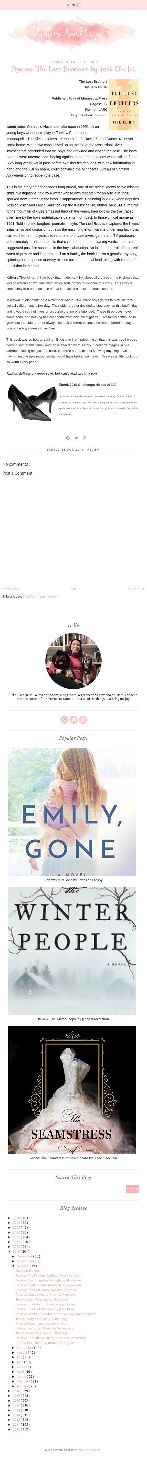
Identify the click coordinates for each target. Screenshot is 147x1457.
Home (74, 589)
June (20, 1362)
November (25, 1261)
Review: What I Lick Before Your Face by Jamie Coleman (56, 1314)
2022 (17, 1237)
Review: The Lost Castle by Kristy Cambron (47, 1290)
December (25, 1256)
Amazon (101, 115)
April (21, 1372)
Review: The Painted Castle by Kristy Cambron (49, 1275)
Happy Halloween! (29, 1271)
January (23, 1386)
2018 (17, 1391)
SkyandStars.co (90, 1450)
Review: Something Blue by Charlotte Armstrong (51, 1338)
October (23, 1266)
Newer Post (12, 589)
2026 (17, 1218)
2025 (17, 1223)
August (22, 1352)
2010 (17, 1429)
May (20, 1367)
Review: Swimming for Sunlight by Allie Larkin (49, 1280)
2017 (17, 1396)
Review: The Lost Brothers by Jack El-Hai (45, 1309)
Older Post (135, 589)
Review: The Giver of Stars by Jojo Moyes (46, 1304)
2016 (17, 1400)
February (24, 1381)
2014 (17, 1410)
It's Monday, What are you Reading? (42, 1299)
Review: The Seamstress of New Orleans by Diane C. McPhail (73, 1158)
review (93, 449)
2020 (17, 1247)
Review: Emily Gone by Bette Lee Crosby (73, 880)
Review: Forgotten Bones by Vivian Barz (44, 1328)
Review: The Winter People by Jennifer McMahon (73, 1019)
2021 (17, 1242)
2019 (16, 1251)
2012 (17, 1420)
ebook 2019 (73, 449)
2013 (17, 1415)
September (25, 1348)
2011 (17, 1424)
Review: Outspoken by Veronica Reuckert (45, 1295)
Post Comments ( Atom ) (40, 596)
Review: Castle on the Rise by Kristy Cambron (48, 1285)
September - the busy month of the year (45, 1343)
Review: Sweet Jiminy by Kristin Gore (42, 1324)
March (22, 1376)
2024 (17, 1227)
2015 (17, 1405)
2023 (17, 1232)
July (20, 1357)
